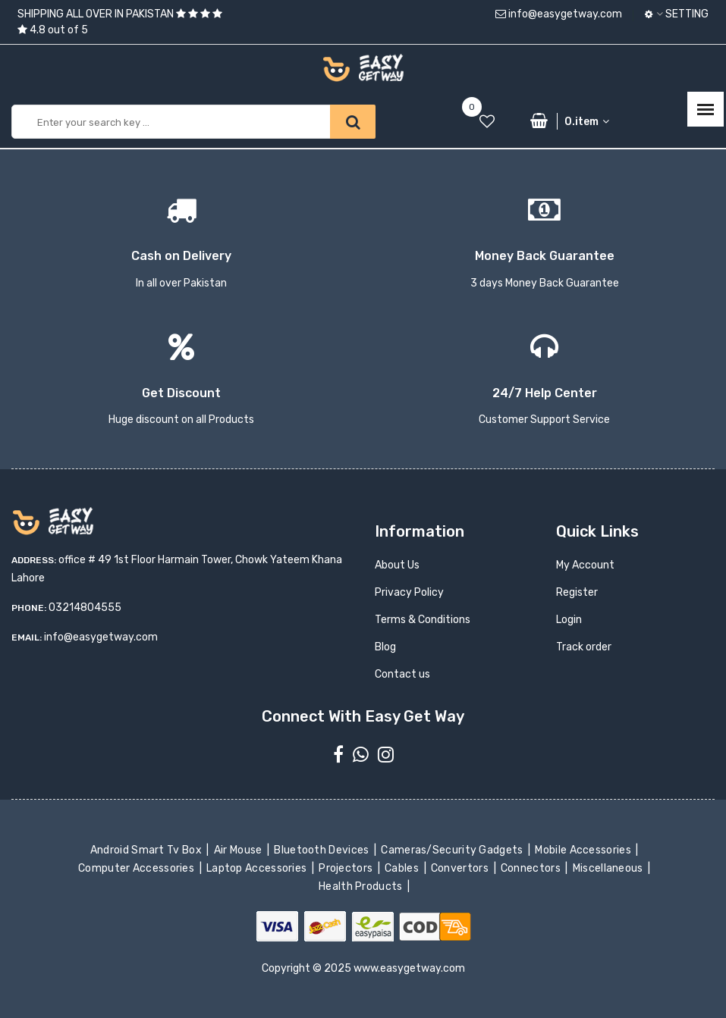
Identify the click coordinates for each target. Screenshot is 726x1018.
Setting (677, 14)
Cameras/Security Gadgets (453, 850)
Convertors (461, 868)
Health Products (361, 886)
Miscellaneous (609, 868)
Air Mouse (239, 850)
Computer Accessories (138, 868)
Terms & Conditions (422, 619)
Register (577, 592)
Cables (403, 868)
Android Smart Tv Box (147, 850)
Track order (583, 647)
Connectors (532, 868)
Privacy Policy (409, 592)
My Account (585, 565)
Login (569, 619)
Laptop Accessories (258, 868)
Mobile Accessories (584, 850)
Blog (385, 647)
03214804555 (85, 607)
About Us (397, 565)
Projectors (347, 868)
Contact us (402, 674)
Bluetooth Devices (323, 850)
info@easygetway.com (558, 14)
